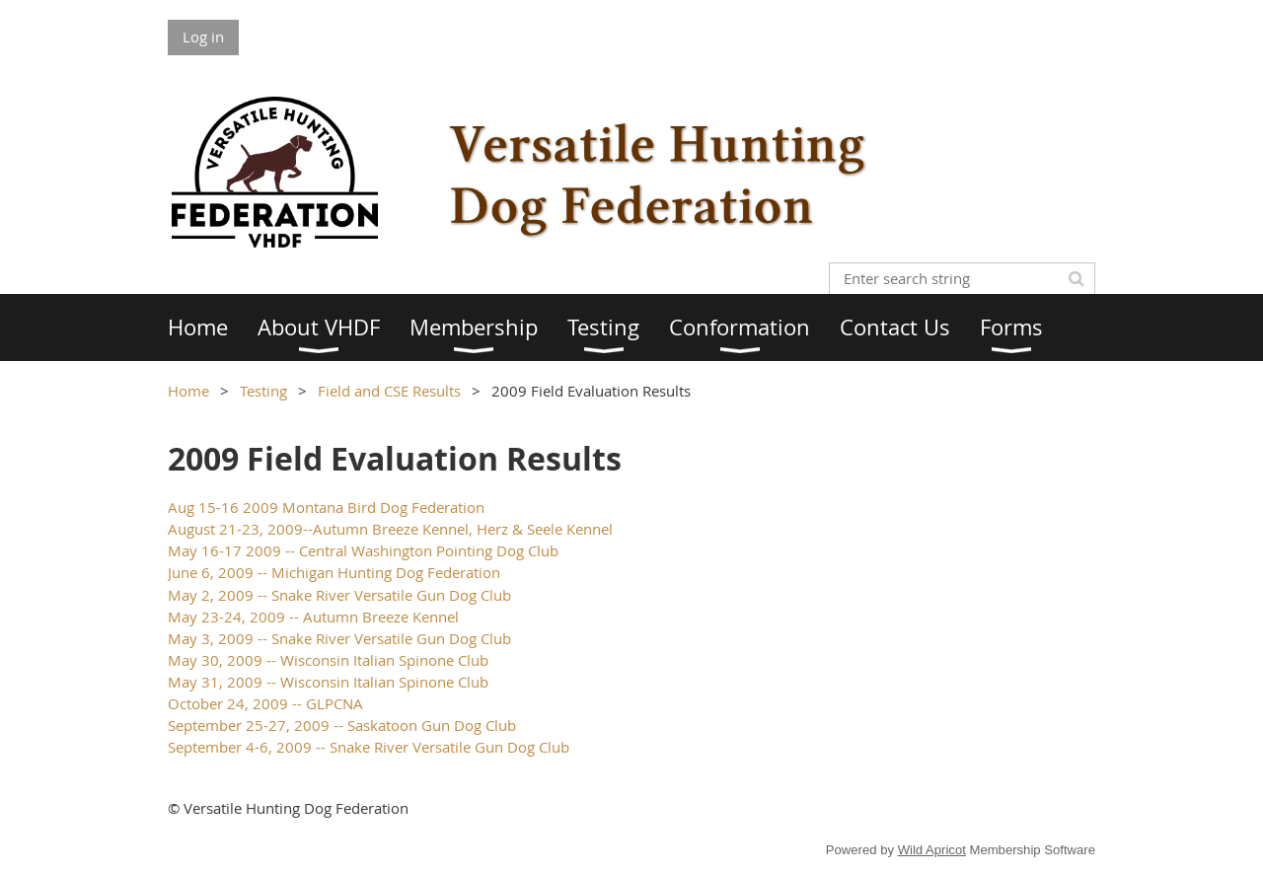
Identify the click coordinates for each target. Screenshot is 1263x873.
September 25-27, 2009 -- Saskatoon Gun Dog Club (342, 725)
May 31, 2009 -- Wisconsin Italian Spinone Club (328, 681)
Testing (263, 390)
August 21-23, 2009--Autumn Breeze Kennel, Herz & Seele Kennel (390, 529)
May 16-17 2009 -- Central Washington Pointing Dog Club (363, 550)
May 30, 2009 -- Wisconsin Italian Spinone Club (328, 660)
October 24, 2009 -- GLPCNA (265, 703)
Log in (203, 36)
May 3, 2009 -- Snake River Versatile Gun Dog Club (339, 638)
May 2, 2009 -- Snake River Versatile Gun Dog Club (339, 595)
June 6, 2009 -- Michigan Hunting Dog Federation (334, 572)
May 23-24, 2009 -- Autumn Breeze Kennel (313, 616)
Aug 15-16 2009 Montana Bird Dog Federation (326, 507)
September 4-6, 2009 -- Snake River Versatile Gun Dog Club (368, 747)
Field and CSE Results (389, 390)
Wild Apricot (932, 849)
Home (188, 390)
